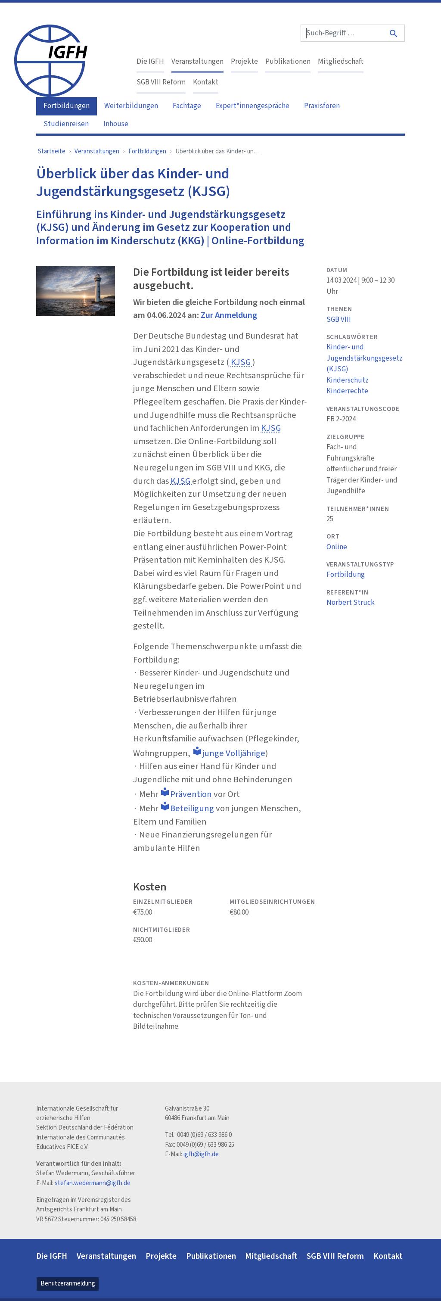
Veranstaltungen (197, 61)
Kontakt (205, 82)
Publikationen (288, 61)
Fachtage (187, 106)
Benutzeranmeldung (67, 1283)
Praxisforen (322, 106)
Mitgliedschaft (340, 61)
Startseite (51, 151)
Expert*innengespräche (252, 106)
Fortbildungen (66, 106)
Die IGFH (150, 61)
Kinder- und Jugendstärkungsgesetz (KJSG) (364, 358)
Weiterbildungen (131, 106)
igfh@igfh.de (201, 1154)
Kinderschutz (347, 380)
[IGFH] (50, 60)
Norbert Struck (350, 603)
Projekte (244, 61)
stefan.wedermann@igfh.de (92, 1183)
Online (336, 547)
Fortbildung (345, 575)
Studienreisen (66, 124)
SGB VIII (338, 319)
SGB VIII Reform (161, 82)
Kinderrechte (347, 391)
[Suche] (394, 33)
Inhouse (115, 124)
